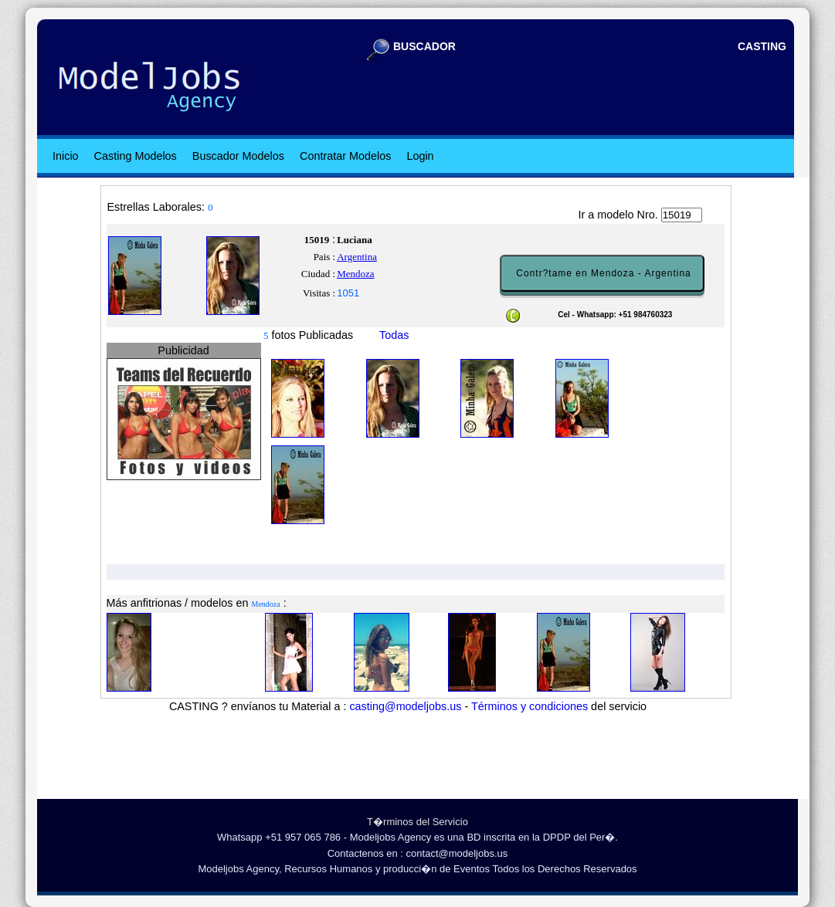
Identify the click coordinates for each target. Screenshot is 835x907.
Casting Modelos (135, 156)
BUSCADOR (424, 46)
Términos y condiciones (529, 706)
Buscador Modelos (238, 156)
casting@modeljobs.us (405, 706)
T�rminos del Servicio (417, 821)
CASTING (762, 46)
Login (419, 156)
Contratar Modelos (345, 156)
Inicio (66, 156)
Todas (394, 335)
